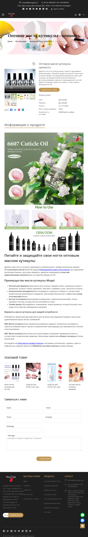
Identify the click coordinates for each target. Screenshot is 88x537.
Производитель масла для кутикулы (55, 270)
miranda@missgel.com (28, 2)
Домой (9, 41)
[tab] (7, 96)
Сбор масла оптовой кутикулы (30, 343)
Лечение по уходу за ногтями (41, 41)
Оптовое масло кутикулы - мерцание (72, 386)
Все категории (20, 41)
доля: (7, 110)
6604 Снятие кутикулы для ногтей (13, 386)
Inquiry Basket (45, 95)
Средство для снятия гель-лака (32, 386)
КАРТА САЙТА (57, 9)
